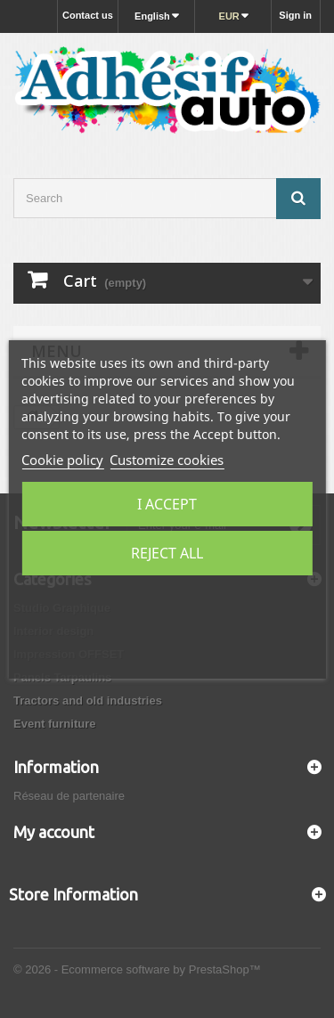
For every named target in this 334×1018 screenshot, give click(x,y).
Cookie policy (62, 459)
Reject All (167, 553)
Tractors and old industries (87, 700)
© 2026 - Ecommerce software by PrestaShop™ (137, 969)
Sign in (295, 15)
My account (53, 832)
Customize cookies (167, 459)
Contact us (87, 15)
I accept (167, 504)
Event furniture (54, 723)
